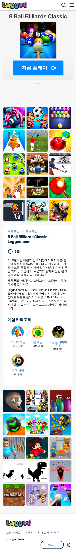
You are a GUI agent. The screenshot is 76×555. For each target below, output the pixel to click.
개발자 (45, 532)
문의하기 (30, 532)
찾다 (64, 5)
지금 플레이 (34, 67)
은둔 (56, 532)
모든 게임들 (13, 532)
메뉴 (72, 5)
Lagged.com (19, 523)
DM (69, 545)
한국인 (52, 545)
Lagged (15, 5)
